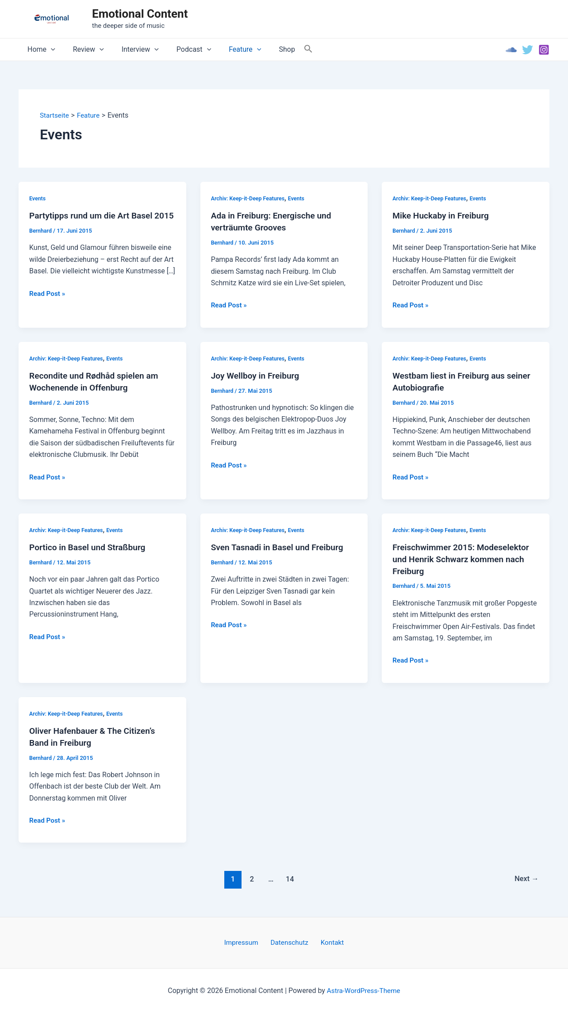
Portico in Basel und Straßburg (90, 547)
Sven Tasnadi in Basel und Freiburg (280, 547)
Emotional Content (140, 13)
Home (40, 49)
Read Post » (48, 305)
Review (83, 49)
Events (37, 198)
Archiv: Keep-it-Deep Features (249, 198)
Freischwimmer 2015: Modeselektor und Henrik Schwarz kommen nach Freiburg (463, 558)
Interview (131, 49)
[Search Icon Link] (287, 49)
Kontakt (328, 941)
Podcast (181, 49)
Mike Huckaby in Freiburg (442, 216)
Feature (229, 49)
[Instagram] (543, 49)
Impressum (245, 941)
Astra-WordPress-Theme (363, 989)
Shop (267, 49)
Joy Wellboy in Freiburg (257, 375)
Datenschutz (289, 941)
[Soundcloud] (511, 49)
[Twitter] (527, 49)
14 (289, 877)
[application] (49, 49)
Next (525, 877)
